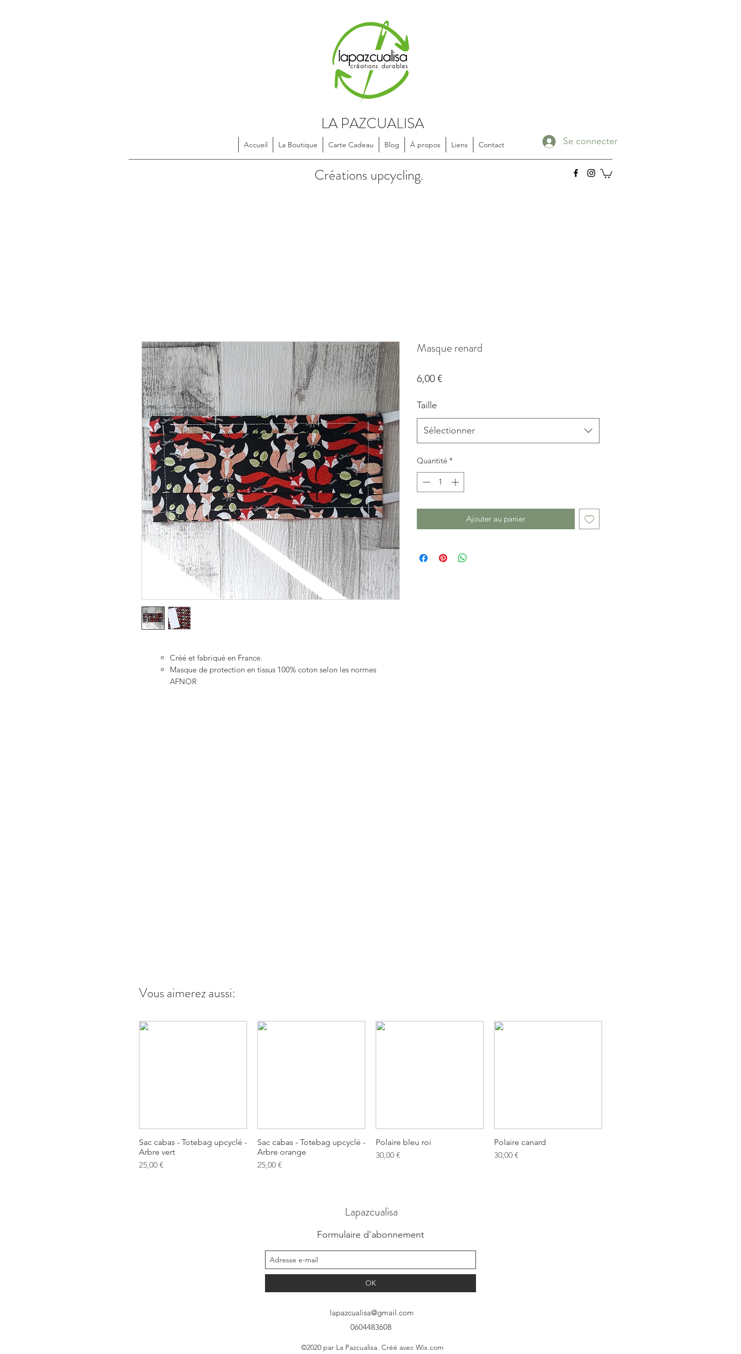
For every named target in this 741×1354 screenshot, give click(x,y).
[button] (606, 173)
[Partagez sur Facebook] (423, 558)
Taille (427, 405)
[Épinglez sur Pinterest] (443, 558)
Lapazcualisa (371, 1212)
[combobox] (508, 431)
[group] (370, 1096)
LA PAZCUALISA (372, 123)
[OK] (370, 1283)
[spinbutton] (440, 482)
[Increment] (456, 482)
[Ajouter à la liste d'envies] (589, 519)
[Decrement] (425, 482)
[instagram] (591, 173)
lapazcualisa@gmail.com (372, 1312)
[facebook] (576, 173)
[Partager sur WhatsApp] (462, 558)
